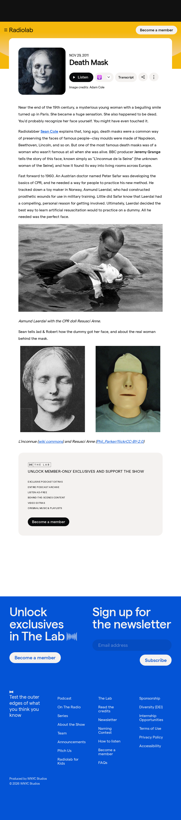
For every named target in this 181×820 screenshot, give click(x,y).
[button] (5, 30)
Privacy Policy (151, 737)
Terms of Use (150, 728)
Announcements (72, 742)
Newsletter (107, 720)
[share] (143, 77)
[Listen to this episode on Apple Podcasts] (99, 77)
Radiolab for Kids (68, 761)
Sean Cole (49, 131)
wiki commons (50, 441)
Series (63, 716)
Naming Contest (105, 730)
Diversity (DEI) (151, 707)
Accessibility (150, 746)
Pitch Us (64, 751)
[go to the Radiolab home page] (22, 30)
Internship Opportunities (151, 718)
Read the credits (106, 709)
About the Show (71, 724)
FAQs (102, 763)
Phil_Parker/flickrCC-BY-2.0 (120, 441)
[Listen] (81, 77)
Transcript (126, 77)
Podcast (64, 698)
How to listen (109, 741)
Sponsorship (149, 698)
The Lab (43, 636)
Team (62, 733)
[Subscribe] (156, 660)
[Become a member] (156, 30)
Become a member (156, 30)
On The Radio (69, 707)
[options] (154, 77)
